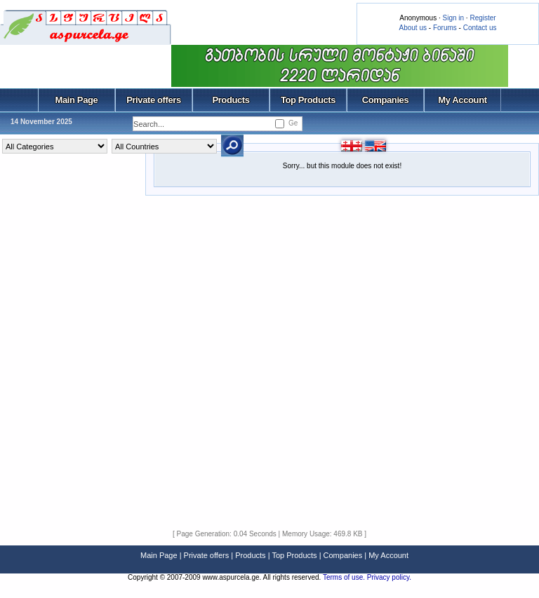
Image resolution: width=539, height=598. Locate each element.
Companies (385, 100)
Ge (293, 123)
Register (482, 18)
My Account (462, 100)
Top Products (308, 100)
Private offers (153, 100)
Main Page (76, 100)
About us (413, 28)
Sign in (453, 18)
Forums (445, 28)
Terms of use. (345, 577)
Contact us (480, 28)
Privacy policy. (389, 577)
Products (230, 100)
